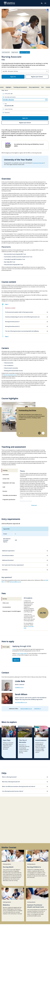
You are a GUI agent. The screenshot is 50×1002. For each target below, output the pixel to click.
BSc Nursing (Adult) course (10, 375)
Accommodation (40, 740)
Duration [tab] (5, 491)
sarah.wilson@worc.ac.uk (21, 702)
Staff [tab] (4, 487)
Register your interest (37, 76)
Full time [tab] (5, 599)
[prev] (39, 433)
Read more (34, 505)
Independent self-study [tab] (9, 483)
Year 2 (6, 336)
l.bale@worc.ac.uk (19, 687)
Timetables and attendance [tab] (10, 495)
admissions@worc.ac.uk (15, 581)
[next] (43, 433)
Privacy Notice (14, 1000)
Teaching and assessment (39, 84)
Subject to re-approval (24, 52)
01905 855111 (37, 708)
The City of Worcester (23, 741)
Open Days (6, 740)
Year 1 (6, 304)
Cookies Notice (5, 1000)
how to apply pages (22, 653)
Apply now (13, 76)
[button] (45, 3)
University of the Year (38, 163)
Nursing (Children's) (34, 867)
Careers (21, 84)
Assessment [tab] (6, 474)
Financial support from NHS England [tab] (12, 611)
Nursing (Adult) (8, 867)
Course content (13, 84)
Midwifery (6, 905)
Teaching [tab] (5, 470)
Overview (4, 84)
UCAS (13, 649)
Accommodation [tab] (7, 607)
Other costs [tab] (6, 603)
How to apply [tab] (6, 647)
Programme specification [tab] (9, 499)
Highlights (28, 84)
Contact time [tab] (6, 478)
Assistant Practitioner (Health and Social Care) (35, 906)
